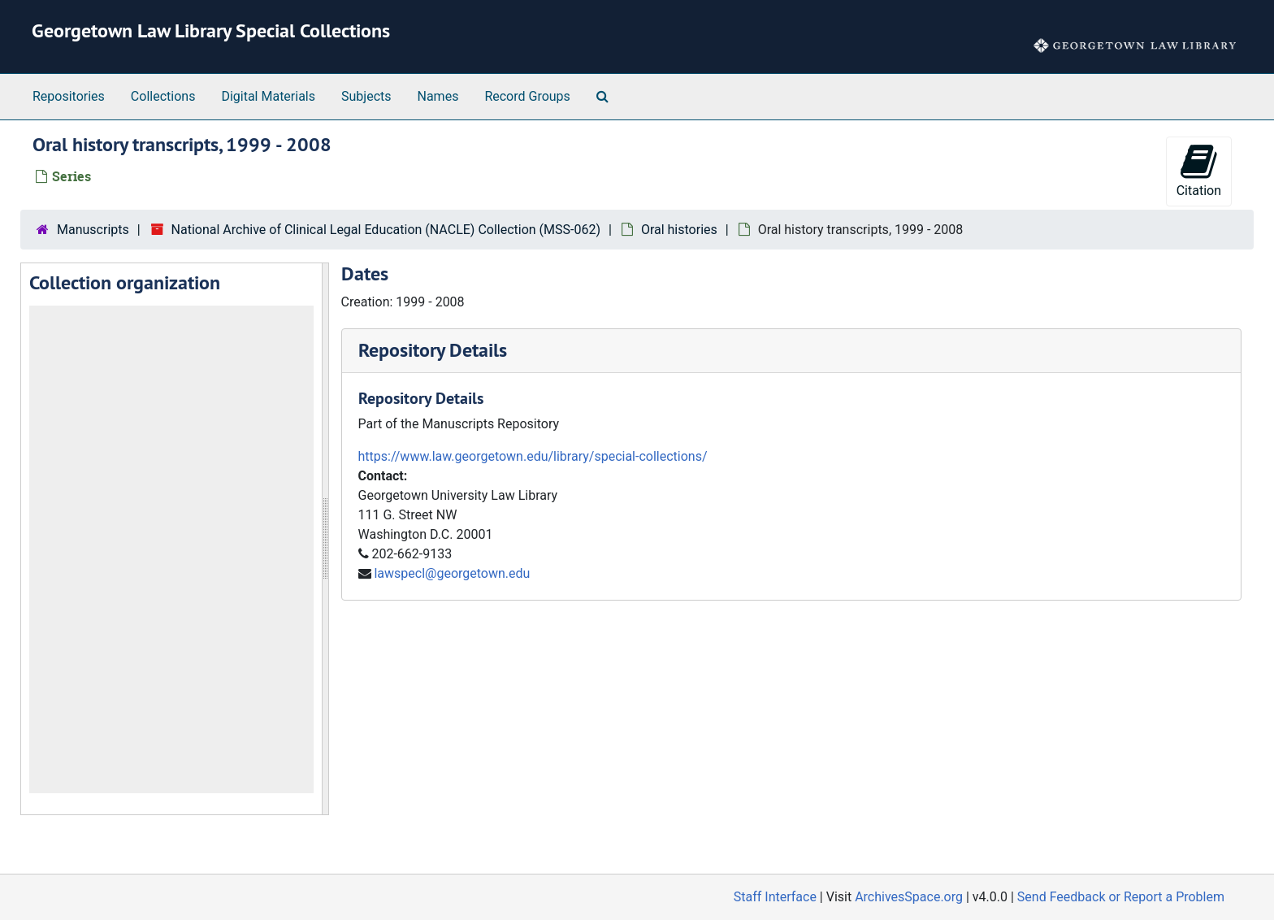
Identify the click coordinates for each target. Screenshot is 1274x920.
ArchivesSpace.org (909, 897)
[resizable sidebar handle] (325, 538)
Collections (163, 96)
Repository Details (432, 349)
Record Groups (527, 96)
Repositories (68, 96)
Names (438, 96)
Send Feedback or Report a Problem (1120, 897)
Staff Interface (775, 897)
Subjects (366, 96)
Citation (1198, 170)
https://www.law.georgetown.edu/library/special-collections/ (533, 456)
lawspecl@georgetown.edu (452, 573)
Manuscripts (93, 229)
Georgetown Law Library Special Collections (211, 30)
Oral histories (679, 229)
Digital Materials (268, 96)
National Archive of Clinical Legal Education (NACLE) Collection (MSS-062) (385, 229)
